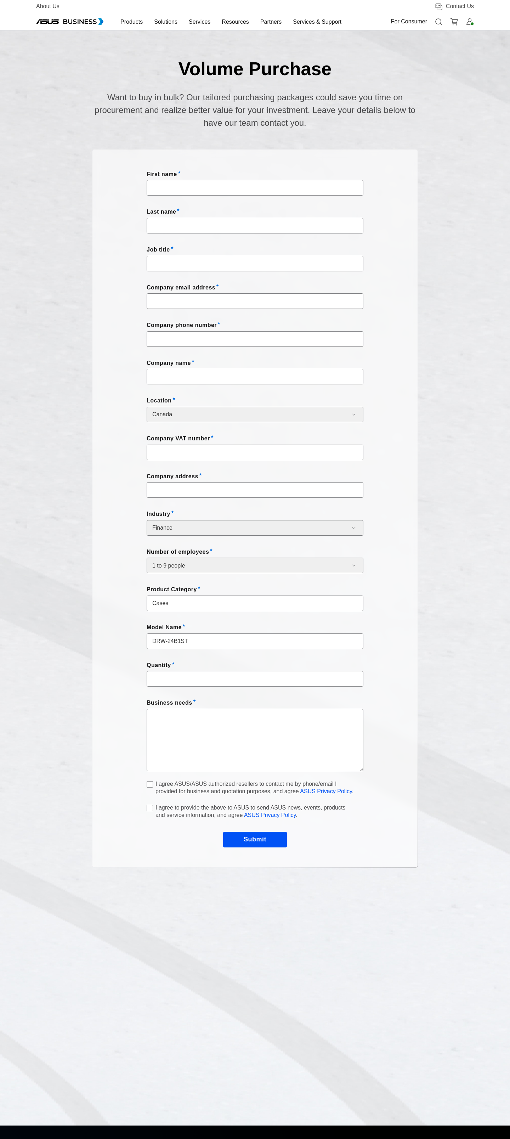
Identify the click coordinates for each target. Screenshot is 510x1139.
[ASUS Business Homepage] (69, 21)
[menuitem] (131, 21)
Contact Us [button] (454, 6)
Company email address (181, 287)
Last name (161, 212)
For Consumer (409, 21)
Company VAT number (178, 438)
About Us (48, 6)
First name (162, 174)
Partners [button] (271, 22)
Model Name (164, 627)
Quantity (159, 665)
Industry (158, 514)
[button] (438, 21)
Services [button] (199, 22)
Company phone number (182, 325)
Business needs (169, 703)
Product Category (172, 589)
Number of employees (178, 552)
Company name (169, 363)
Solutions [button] (165, 22)
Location (159, 400)
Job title (158, 250)
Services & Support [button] (317, 22)
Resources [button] (235, 22)
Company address (172, 476)
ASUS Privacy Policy (326, 791)
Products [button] (131, 22)
